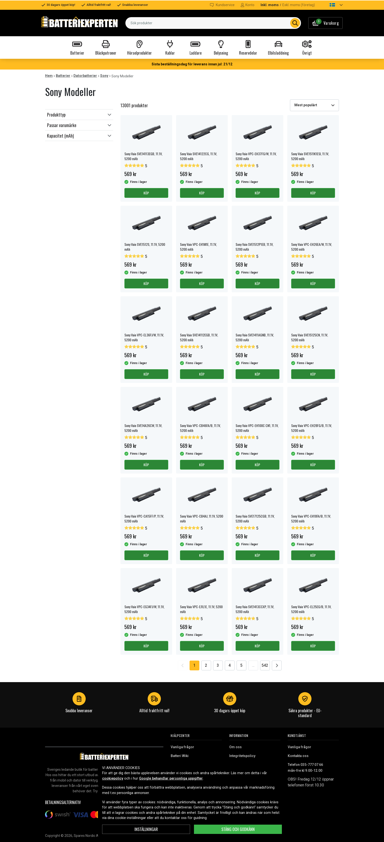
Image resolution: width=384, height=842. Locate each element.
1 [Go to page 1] (194, 665)
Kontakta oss (298, 756)
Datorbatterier (85, 76)
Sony (104, 76)
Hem (49, 76)
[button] (332, 5)
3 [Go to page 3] (218, 665)
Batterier (63, 76)
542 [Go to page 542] (265, 665)
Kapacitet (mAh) (60, 135)
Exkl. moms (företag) (298, 5)
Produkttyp (56, 114)
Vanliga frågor (182, 747)
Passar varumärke (61, 125)
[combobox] (213, 23)
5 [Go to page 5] (241, 665)
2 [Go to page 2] (206, 665)
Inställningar (146, 829)
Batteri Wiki (180, 756)
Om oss (235, 747)
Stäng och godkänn (238, 829)
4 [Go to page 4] (229, 665)
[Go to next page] (277, 665)
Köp (146, 192)
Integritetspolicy (242, 756)
